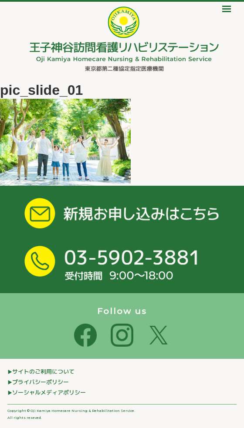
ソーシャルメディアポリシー (49, 392)
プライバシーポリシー (40, 382)
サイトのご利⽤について (43, 371)
